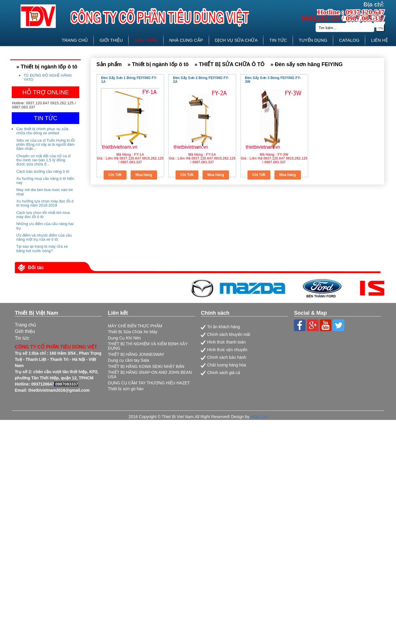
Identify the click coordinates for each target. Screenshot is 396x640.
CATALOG (349, 40)
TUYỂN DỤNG (313, 40)
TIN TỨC (278, 40)
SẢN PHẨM (145, 40)
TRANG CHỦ (75, 40)
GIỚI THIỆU (111, 40)
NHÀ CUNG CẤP (186, 40)
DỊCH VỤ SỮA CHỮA (236, 40)
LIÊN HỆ (379, 40)
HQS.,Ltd (258, 416)
